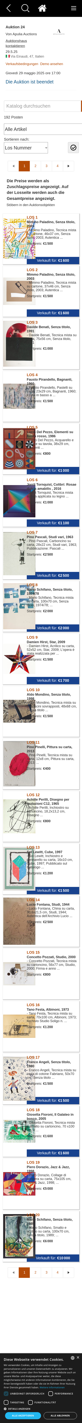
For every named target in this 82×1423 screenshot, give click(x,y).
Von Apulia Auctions (21, 34)
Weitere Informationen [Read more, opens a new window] (52, 1387)
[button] (41, 1408)
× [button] (77, 1357)
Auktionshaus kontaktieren (16, 43)
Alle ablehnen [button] (60, 1415)
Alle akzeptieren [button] (23, 1415)
